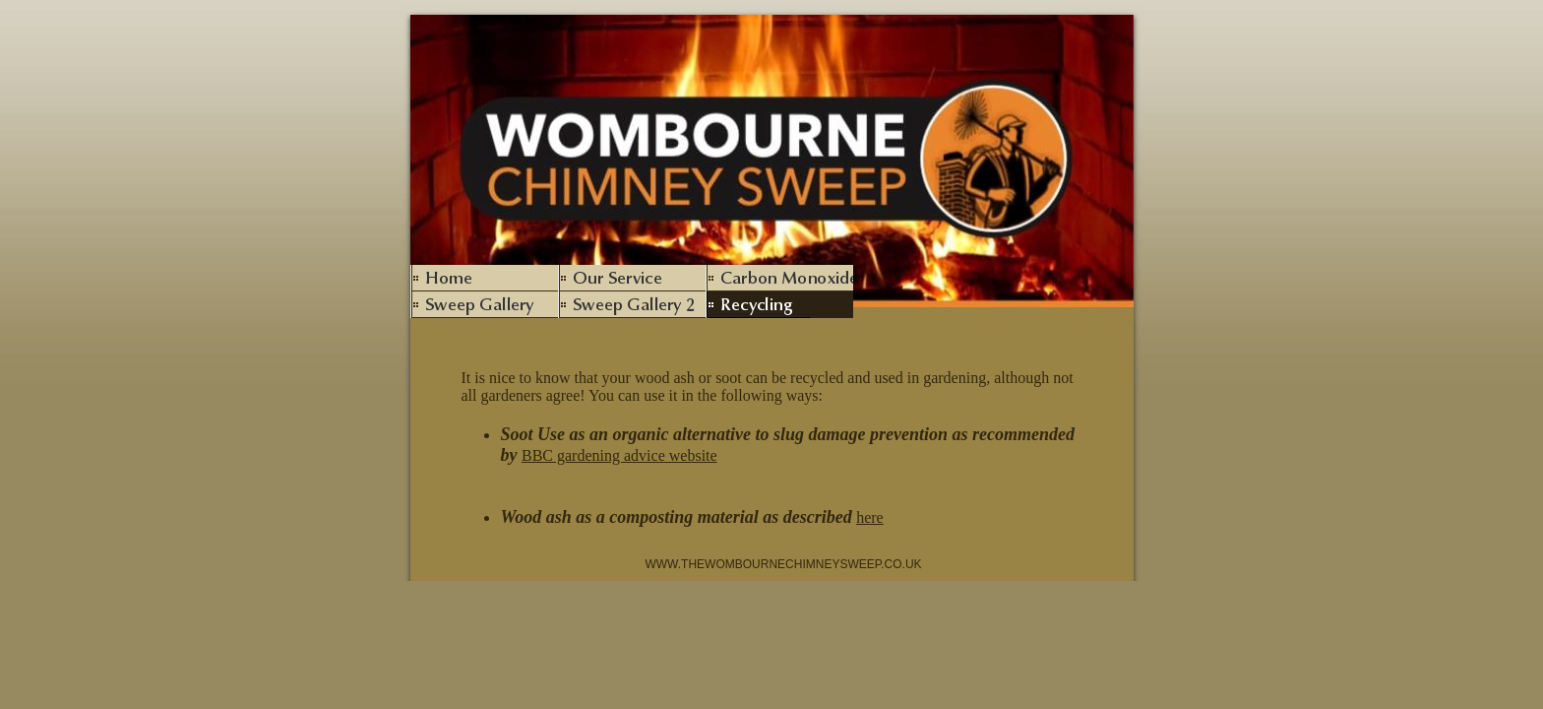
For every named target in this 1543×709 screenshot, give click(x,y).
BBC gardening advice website (619, 455)
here (870, 517)
